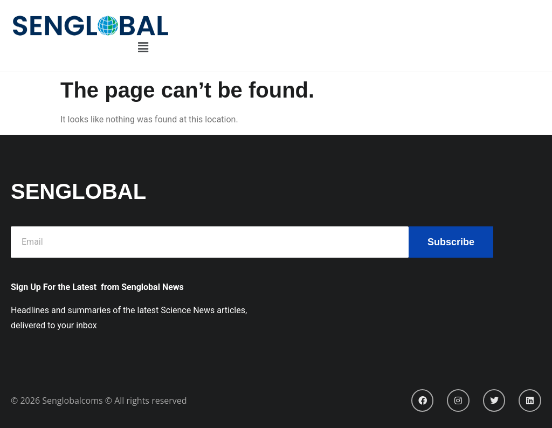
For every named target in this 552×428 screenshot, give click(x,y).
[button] (143, 48)
